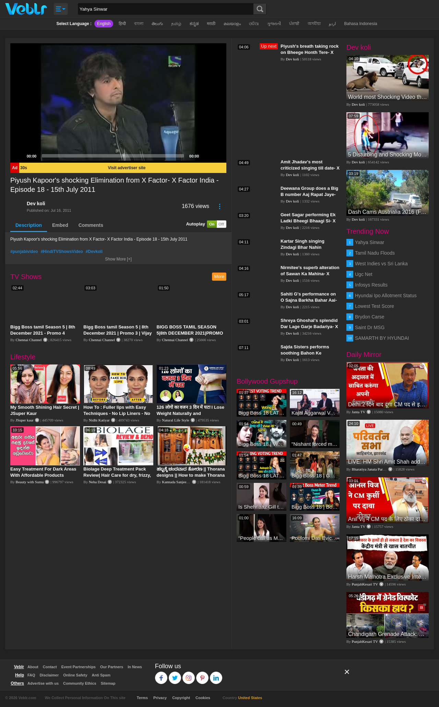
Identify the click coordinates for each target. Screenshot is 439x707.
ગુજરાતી (274, 23)
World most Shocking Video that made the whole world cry (387, 97)
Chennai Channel (29, 340)
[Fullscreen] (217, 155)
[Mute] (206, 155)
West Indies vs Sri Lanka (381, 263)
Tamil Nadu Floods (375, 253)
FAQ (31, 675)
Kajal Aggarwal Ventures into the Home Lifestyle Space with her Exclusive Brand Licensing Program (315, 413)
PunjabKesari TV (365, 584)
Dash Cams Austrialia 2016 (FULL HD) (387, 212)
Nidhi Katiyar (99, 420)
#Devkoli (94, 251)
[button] (118, 103)
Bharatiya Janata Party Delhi (373, 469)
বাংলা (138, 23)
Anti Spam (101, 675)
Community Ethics (79, 683)
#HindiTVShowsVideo (62, 251)
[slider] (113, 156)
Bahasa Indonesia (360, 23)
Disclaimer (49, 675)
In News (135, 667)
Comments (91, 225)
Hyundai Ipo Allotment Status (386, 295)
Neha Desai (97, 482)
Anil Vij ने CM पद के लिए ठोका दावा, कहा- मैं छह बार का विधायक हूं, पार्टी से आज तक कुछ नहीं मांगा (387, 519)
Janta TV (359, 412)
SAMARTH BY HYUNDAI (382, 338)
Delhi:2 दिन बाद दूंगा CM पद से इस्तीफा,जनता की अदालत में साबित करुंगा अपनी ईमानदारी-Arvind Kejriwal (387, 404)
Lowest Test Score (374, 306)
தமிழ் (176, 23)
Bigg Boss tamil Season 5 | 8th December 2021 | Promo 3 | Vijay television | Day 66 (117, 333)
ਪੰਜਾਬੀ (294, 23)
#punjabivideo (24, 251)
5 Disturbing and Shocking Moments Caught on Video (387, 155)
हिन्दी (122, 23)
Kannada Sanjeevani (177, 482)
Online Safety (75, 675)
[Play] (19, 155)
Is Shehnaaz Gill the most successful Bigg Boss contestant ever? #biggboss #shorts (261, 507)
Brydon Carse (369, 317)
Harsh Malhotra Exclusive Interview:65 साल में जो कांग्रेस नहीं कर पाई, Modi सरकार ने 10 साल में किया (387, 577)
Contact (50, 667)
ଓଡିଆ (254, 23)
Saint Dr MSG (369, 327)
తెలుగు (157, 23)
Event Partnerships (78, 667)
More (219, 276)
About (32, 667)
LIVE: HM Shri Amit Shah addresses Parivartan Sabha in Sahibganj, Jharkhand (387, 462)
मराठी (211, 23)
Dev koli (36, 203)
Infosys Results (371, 285)
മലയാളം (232, 23)
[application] (118, 103)
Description (28, 225)
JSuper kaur (25, 420)
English (103, 23)
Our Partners (111, 667)
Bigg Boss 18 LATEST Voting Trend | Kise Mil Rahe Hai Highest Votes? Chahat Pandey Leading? (261, 413)
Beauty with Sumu (30, 482)
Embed (60, 225)
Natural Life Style (175, 420)
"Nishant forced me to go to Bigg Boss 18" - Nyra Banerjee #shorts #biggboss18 (315, 444)
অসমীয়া (314, 23)
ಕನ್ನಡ (194, 23)
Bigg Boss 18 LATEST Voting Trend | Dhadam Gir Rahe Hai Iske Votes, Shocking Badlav (261, 475)
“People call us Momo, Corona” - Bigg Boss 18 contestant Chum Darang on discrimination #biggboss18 (261, 538)
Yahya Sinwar (369, 242)
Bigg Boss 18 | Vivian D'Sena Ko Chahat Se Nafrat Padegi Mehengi (261, 444)
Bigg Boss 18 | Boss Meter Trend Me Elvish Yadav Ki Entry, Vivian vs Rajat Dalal (315, 507)
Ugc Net (363, 274)
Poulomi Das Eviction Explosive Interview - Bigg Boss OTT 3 (315, 538)
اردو (332, 23)
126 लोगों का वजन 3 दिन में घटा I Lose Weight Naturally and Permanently (190, 413)
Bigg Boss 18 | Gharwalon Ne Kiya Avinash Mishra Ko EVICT (315, 475)
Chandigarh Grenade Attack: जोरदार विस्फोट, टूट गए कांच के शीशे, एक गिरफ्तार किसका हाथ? (387, 634)
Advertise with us (43, 683)
